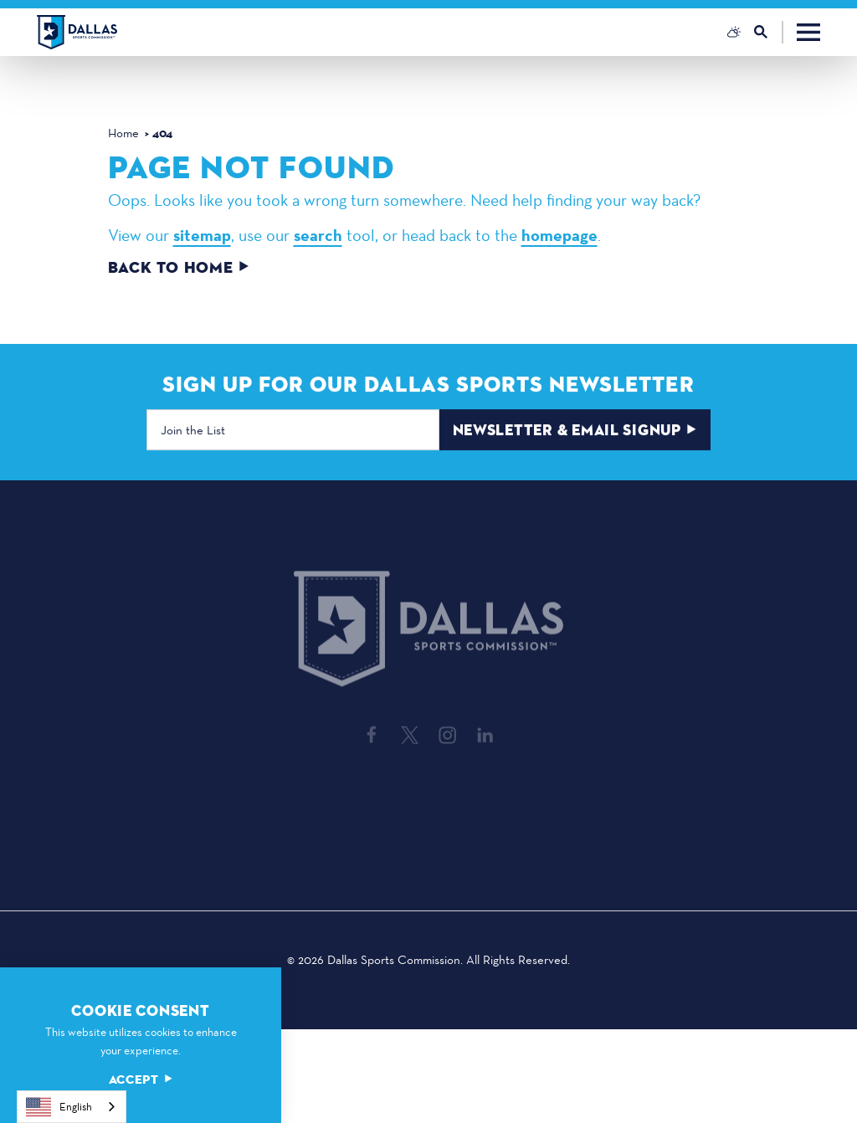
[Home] (77, 32)
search (318, 235)
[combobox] (71, 1106)
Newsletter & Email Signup (575, 432)
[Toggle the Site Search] (768, 32)
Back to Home (178, 268)
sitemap (202, 235)
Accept (140, 1080)
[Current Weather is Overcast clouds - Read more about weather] (734, 31)
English (59, 1107)
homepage (559, 235)
